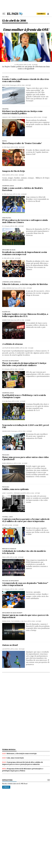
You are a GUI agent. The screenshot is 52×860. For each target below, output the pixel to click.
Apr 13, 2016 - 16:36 (17, 175)
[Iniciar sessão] (48, 13)
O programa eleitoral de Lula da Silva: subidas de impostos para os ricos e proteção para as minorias (22, 763)
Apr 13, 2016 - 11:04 (34, 621)
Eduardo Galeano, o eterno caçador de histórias (25, 284)
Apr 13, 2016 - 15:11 (26, 348)
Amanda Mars (6, 431)
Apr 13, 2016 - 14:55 (18, 401)
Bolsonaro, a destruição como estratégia (22, 753)
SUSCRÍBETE (41, 13)
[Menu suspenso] (4, 13)
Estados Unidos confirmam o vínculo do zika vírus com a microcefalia (25, 80)
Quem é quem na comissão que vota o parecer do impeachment (25, 616)
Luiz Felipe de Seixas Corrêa (10, 348)
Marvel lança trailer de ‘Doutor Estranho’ (22, 143)
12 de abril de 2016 (14, 20)
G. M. (3, 401)
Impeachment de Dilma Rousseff (12, 613)
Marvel (4, 141)
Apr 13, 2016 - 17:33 (40, 117)
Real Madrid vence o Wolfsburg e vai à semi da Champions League (24, 396)
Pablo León (5, 557)
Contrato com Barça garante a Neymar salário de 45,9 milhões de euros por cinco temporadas (26, 520)
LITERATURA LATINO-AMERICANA (11, 282)
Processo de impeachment (10, 361)
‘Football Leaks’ (7, 517)
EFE (3, 525)
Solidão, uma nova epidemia (15, 489)
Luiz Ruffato (6, 649)
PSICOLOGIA (5, 455)
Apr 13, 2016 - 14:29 (25, 431)
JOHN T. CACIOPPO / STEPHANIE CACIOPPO (14, 493)
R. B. (3, 226)
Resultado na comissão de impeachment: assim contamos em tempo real (24, 253)
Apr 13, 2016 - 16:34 (13, 258)
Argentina (5, 109)
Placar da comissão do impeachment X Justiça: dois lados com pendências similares (24, 364)
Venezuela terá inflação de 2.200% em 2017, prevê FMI (25, 426)
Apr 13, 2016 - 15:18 (23, 320)
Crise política (6, 218)
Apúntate (6, 787)
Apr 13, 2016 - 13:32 (11, 525)
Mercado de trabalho (9, 548)
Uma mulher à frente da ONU (26, 29)
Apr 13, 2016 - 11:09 (17, 589)
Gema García (6, 175)
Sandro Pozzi (6, 320)
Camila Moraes (6, 288)
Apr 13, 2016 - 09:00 (17, 649)
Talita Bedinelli (16, 621)
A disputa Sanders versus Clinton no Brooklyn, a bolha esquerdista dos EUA (25, 315)
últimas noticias (8, 749)
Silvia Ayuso (5, 85)
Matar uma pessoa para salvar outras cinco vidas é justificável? (25, 458)
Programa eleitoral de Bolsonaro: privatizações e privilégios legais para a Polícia (22, 770)
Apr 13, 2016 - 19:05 (24, 85)
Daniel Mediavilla (7, 463)
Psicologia (5, 487)
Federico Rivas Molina (18, 117)
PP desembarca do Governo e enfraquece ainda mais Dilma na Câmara (25, 221)
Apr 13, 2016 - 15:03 (17, 369)
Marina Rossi (6, 621)
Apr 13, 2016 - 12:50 (16, 557)
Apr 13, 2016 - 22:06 (31, 64)
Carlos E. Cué (6, 117)
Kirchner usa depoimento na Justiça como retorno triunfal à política (22, 113)
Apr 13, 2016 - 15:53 (25, 288)
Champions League (8, 185)
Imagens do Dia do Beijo (13, 171)
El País (17, 64)
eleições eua (6, 311)
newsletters (7, 780)
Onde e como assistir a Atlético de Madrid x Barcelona (22, 189)
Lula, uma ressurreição (15, 758)
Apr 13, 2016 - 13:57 (33, 493)
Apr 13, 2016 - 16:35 (17, 226)
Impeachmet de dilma (8, 250)
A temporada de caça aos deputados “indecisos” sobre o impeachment (25, 584)
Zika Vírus (5, 77)
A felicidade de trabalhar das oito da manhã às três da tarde (24, 552)
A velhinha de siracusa (12, 344)
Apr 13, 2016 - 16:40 (17, 147)
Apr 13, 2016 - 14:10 (20, 463)
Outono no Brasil (10, 645)
